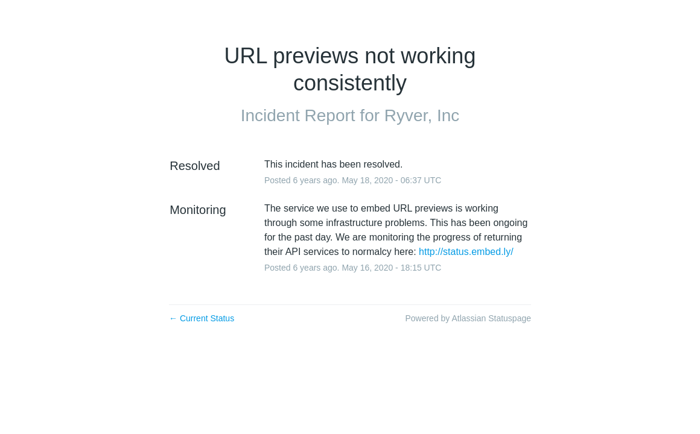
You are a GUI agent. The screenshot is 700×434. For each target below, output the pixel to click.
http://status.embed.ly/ (466, 252)
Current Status (201, 318)
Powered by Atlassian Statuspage (468, 318)
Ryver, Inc (421, 115)
